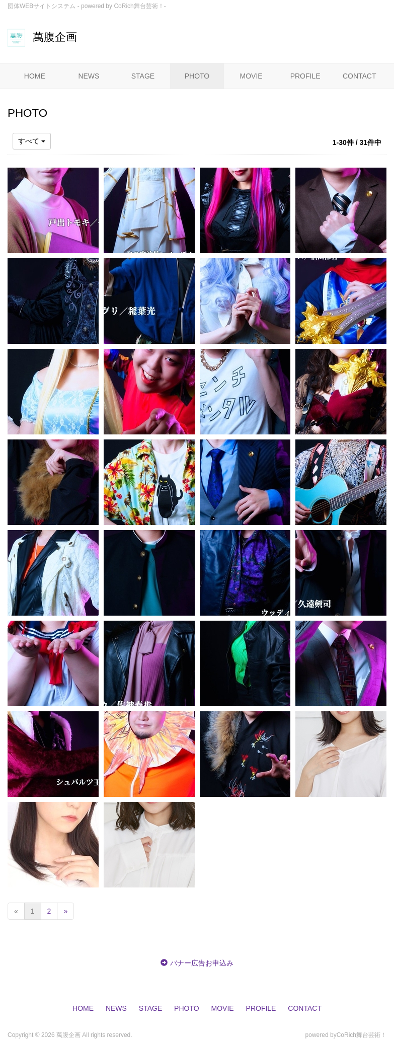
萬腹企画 (42, 37)
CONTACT (359, 76)
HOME (34, 76)
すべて (31, 141)
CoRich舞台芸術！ (361, 1034)
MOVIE (251, 76)
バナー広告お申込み (201, 963)
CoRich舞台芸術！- (140, 6)
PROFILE (305, 76)
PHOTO (197, 76)
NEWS (88, 76)
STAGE (142, 76)
